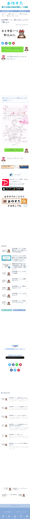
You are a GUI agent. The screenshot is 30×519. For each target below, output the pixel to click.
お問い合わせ (8, 512)
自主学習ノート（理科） (19, 310)
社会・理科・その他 (7, 310)
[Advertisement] (15, 78)
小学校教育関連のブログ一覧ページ (15, 349)
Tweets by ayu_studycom (15, 355)
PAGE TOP (15, 506)
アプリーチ (17, 186)
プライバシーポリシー (22, 513)
